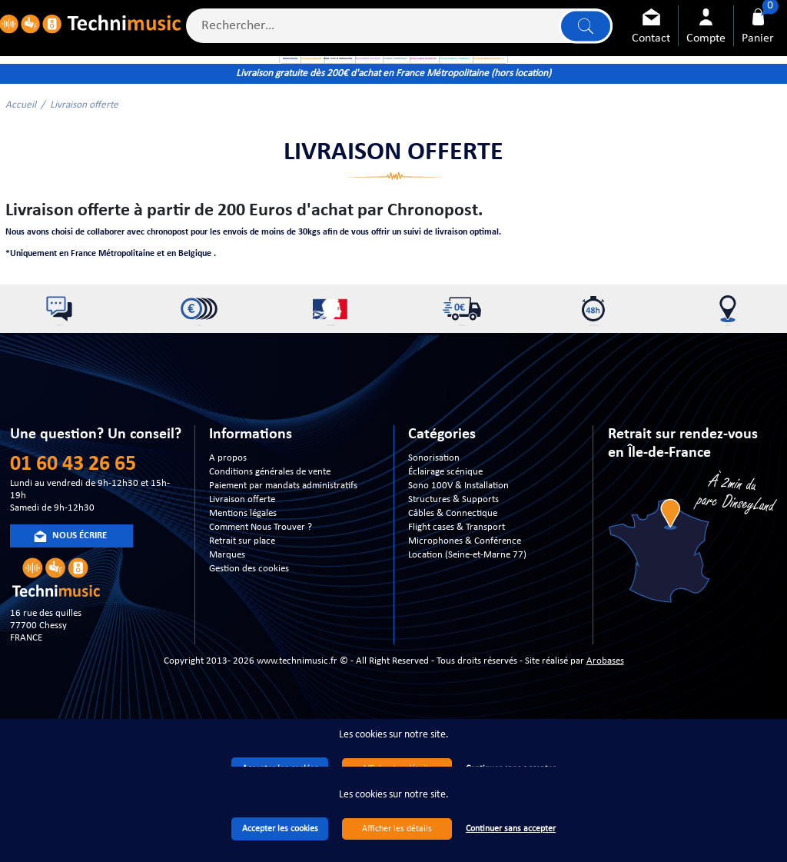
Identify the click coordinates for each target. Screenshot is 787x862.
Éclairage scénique (445, 542)
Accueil (20, 153)
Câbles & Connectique (452, 584)
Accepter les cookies (280, 829)
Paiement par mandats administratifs (283, 556)
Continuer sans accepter (511, 829)
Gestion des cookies (249, 639)
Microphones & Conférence (464, 612)
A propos (228, 529)
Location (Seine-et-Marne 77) (467, 626)
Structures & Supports (453, 570)
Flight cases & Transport (456, 598)
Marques (227, 626)
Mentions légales (243, 584)
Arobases (605, 732)
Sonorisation (434, 529)
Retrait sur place (242, 612)
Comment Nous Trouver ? (260, 598)
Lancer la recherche (581, 32)
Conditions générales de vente (269, 542)
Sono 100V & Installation (458, 556)
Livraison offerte (242, 570)
